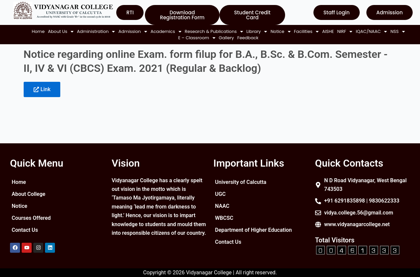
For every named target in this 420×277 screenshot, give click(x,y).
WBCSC (224, 218)
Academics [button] (161, 31)
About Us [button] (56, 31)
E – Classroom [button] (192, 38)
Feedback (243, 38)
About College (28, 194)
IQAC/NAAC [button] (137, 38)
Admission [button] (128, 31)
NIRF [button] (110, 38)
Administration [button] (91, 31)
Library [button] (252, 31)
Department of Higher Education (241, 232)
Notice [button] (276, 31)
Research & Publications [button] (209, 31)
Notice (19, 206)
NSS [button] (163, 38)
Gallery (221, 38)
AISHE (93, 38)
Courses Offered (31, 218)
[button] (56, 31)
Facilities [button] (71, 38)
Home (33, 31)
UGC (220, 194)
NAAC (222, 206)
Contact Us (25, 230)
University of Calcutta (240, 182)
